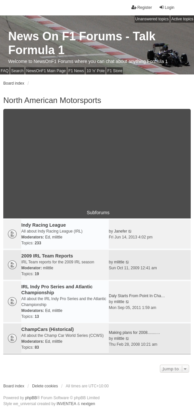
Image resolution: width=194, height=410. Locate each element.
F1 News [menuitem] (76, 71)
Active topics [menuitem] (182, 19)
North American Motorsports (52, 100)
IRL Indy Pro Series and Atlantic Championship (57, 289)
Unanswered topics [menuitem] (152, 19)
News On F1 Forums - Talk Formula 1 (81, 43)
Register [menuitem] (141, 7)
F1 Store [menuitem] (114, 71)
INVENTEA (66, 403)
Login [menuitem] (166, 7)
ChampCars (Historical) (47, 329)
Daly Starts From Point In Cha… (137, 296)
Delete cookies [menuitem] (45, 386)
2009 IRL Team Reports (47, 255)
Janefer (120, 231)
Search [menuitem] (17, 71)
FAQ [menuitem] (5, 71)
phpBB (31, 398)
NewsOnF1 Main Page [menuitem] (46, 71)
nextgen (88, 403)
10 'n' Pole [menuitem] (96, 71)
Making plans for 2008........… (134, 332)
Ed (47, 237)
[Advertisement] (97, 155)
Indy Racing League (43, 225)
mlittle (57, 237)
